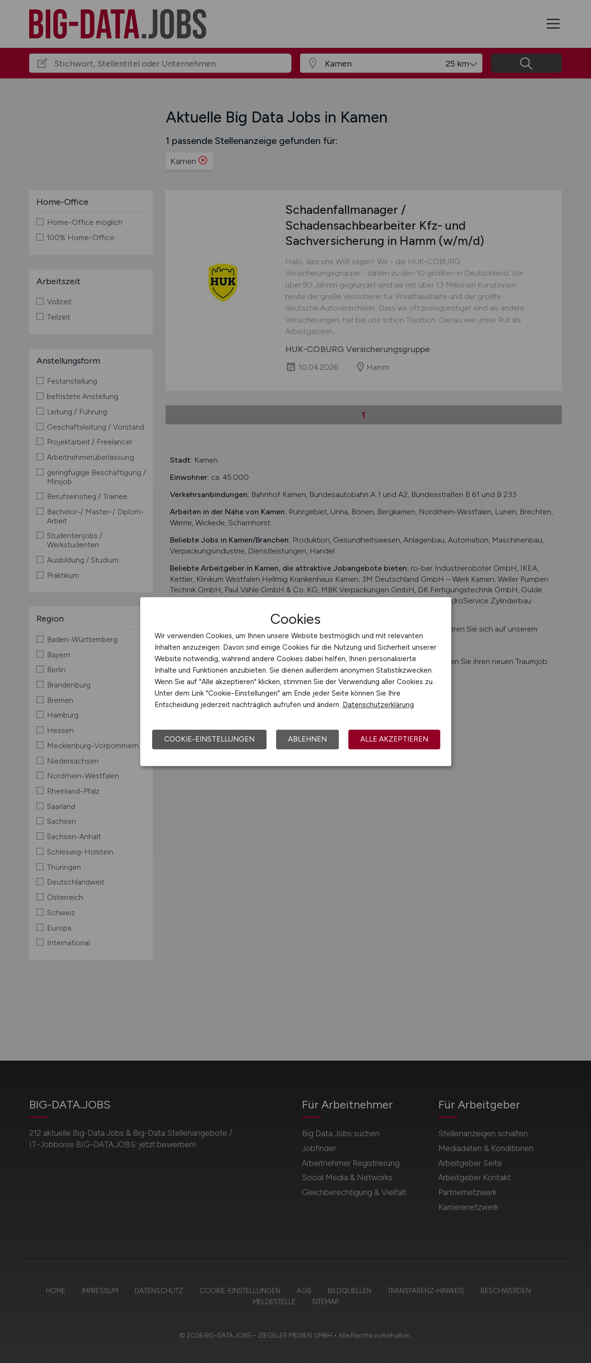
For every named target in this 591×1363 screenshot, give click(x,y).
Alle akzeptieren (394, 739)
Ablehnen (307, 739)
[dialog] (295, 681)
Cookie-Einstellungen (209, 739)
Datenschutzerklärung (378, 704)
